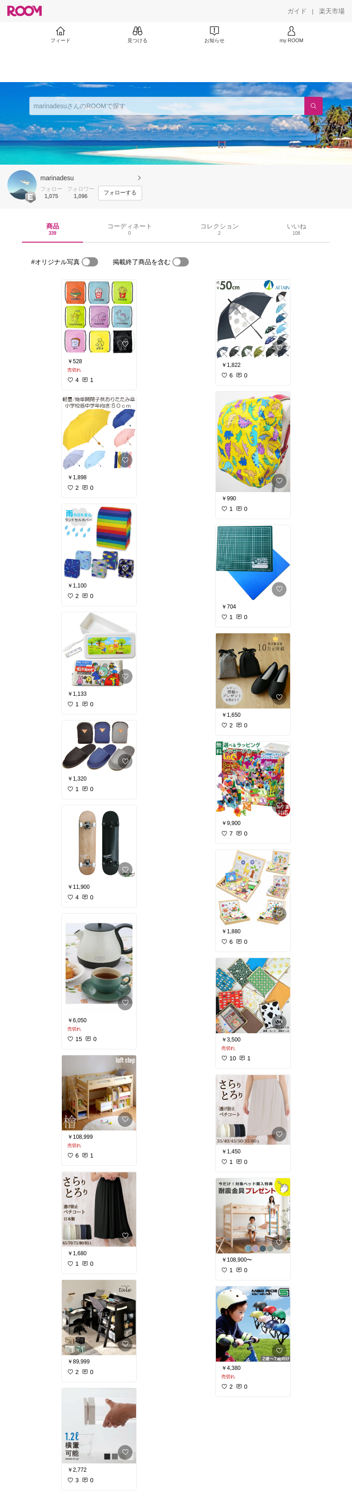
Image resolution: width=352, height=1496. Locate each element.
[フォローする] (120, 193)
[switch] (90, 261)
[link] (99, 317)
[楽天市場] (332, 11)
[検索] (313, 106)
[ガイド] (297, 11)
